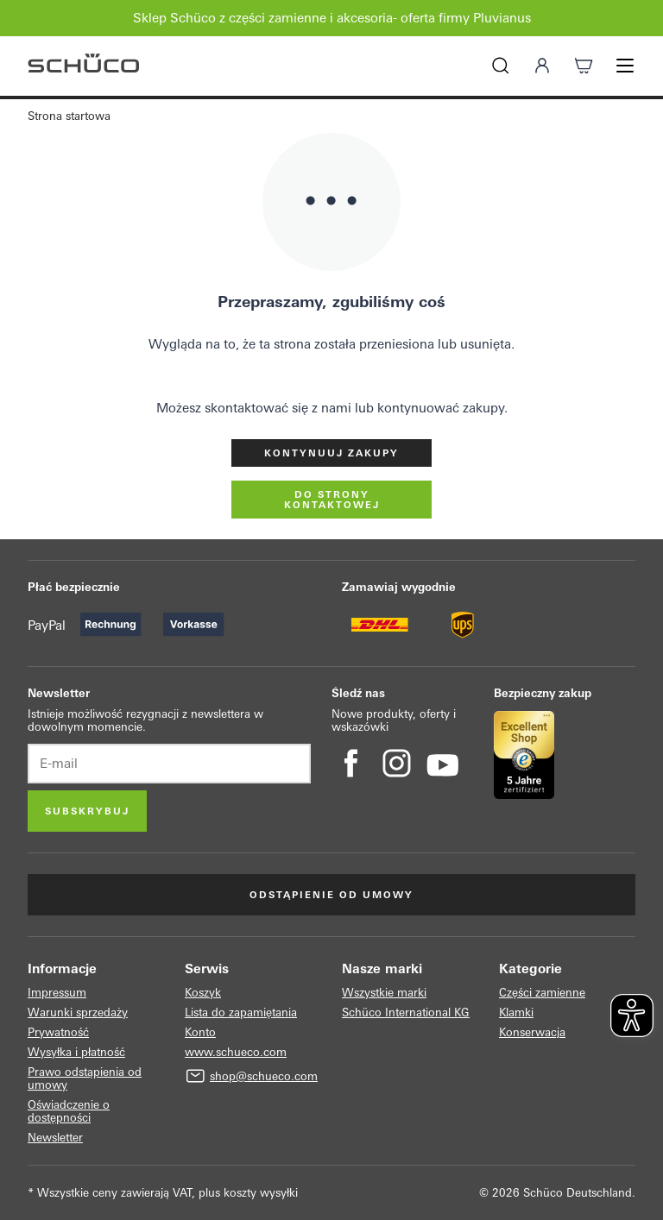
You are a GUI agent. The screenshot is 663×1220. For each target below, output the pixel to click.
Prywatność (58, 1032)
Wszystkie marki (384, 992)
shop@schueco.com (264, 1076)
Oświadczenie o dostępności (69, 1111)
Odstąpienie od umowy (331, 895)
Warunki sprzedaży (78, 1012)
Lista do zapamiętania (241, 1012)
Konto (200, 1032)
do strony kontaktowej (332, 499)
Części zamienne (542, 992)
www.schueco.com (236, 1052)
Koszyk (203, 992)
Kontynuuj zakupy (331, 453)
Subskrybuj (87, 811)
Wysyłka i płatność (76, 1052)
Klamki (516, 1012)
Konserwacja (532, 1032)
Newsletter (55, 1137)
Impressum (57, 992)
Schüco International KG (406, 1012)
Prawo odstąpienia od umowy (85, 1078)
